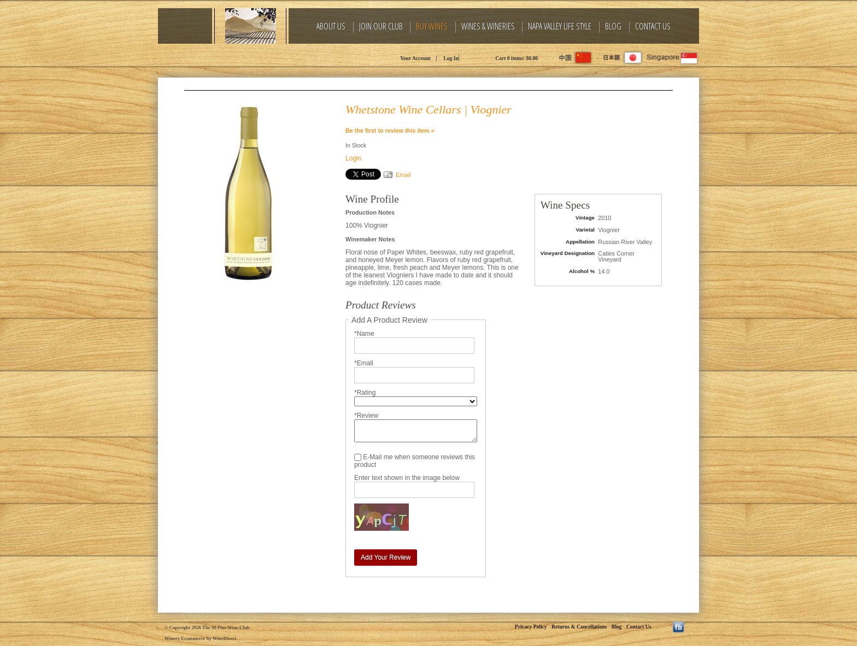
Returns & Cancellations (579, 627)
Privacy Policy (531, 627)
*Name (364, 333)
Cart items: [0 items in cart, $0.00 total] (516, 58)
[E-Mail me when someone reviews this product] (357, 457)
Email (403, 174)
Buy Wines (432, 26)
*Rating (364, 392)
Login (353, 158)
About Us (330, 26)
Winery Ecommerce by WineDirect (200, 638)
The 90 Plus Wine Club (256, 57)
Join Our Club (381, 26)
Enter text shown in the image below (407, 478)
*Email (363, 363)
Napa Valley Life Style (559, 26)
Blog (613, 26)
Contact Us (653, 26)
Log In (450, 58)
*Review (366, 415)
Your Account (415, 58)
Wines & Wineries (488, 26)
